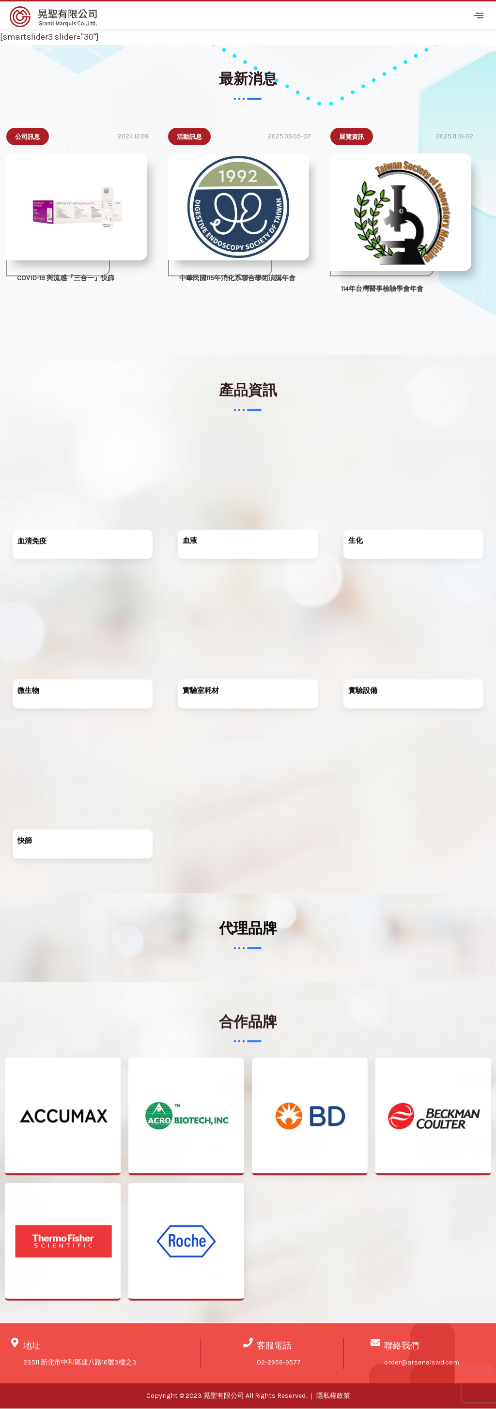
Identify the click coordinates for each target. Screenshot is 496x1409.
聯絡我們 (401, 1346)
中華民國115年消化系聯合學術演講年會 (237, 279)
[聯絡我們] (375, 1343)
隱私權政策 (333, 1396)
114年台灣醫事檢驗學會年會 (382, 289)
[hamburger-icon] (476, 15)
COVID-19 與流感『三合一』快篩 (65, 279)
